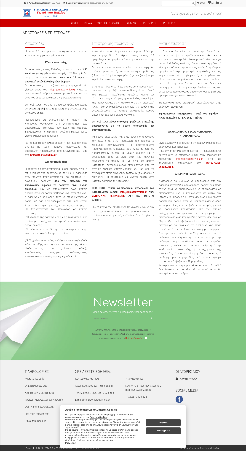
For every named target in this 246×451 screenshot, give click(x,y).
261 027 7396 (44, 3)
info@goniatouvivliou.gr (62, 89)
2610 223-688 (106, 392)
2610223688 (115, 196)
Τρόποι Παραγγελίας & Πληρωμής (44, 399)
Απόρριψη (163, 422)
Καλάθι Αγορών (187, 378)
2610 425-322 (139, 396)
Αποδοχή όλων (163, 430)
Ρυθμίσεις (70, 443)
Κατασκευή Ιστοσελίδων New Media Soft (200, 448)
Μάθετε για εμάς (34, 378)
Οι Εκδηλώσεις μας (36, 385)
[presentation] (123, 349)
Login (201, 2)
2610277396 (99, 196)
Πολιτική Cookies (98, 417)
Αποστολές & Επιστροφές (39, 392)
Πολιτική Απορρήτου (134, 338)
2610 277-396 (89, 392)
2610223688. (166, 166)
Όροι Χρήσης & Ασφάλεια (39, 406)
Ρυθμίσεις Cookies (35, 420)
